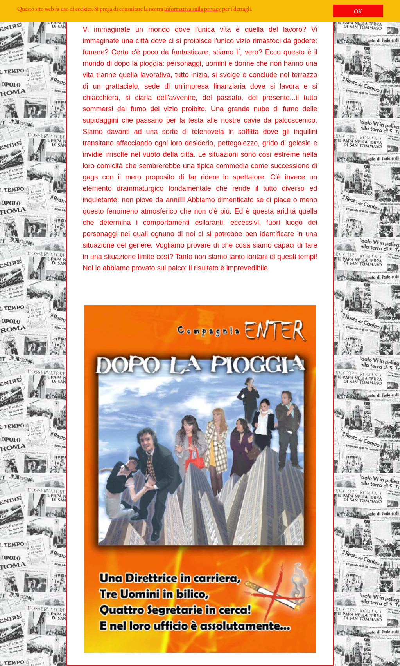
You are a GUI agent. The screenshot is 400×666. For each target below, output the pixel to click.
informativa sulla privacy (192, 8)
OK (358, 11)
